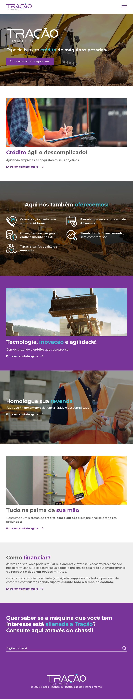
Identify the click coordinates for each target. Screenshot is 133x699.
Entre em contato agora (26, 61)
